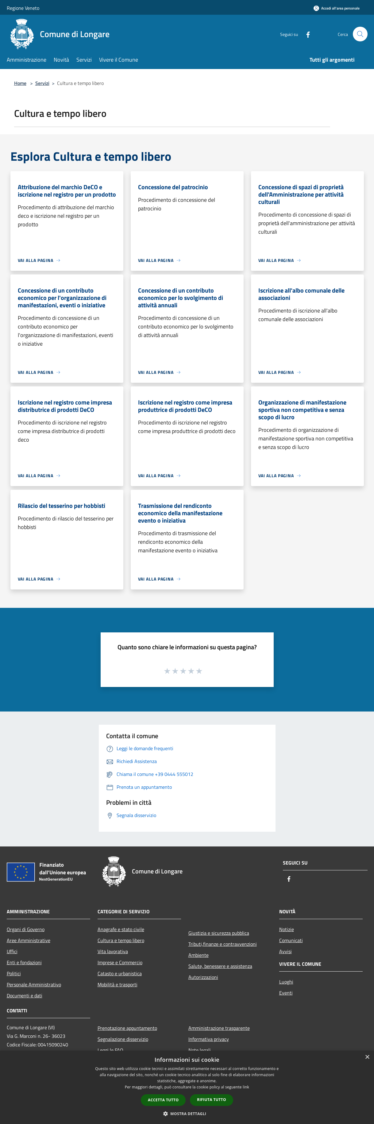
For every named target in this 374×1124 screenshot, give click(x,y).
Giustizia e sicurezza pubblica (218, 933)
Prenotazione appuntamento (127, 1028)
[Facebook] (305, 34)
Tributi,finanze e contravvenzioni (222, 944)
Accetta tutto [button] (163, 1100)
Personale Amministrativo (34, 984)
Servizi (42, 83)
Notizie (286, 929)
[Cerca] (360, 34)
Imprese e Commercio (120, 962)
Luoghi (286, 981)
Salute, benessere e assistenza (220, 966)
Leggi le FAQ (110, 1050)
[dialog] (187, 1087)
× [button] (367, 1057)
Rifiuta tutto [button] (211, 1099)
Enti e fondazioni (24, 962)
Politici (14, 973)
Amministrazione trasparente (219, 1028)
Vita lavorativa (113, 951)
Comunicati (291, 940)
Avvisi (285, 951)
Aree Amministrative (28, 940)
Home (20, 83)
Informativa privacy (208, 1039)
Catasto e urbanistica (120, 973)
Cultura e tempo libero (121, 940)
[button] (187, 1114)
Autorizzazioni (203, 977)
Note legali (199, 1050)
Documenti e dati (24, 995)
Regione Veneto (23, 8)
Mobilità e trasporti (117, 984)
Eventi (286, 992)
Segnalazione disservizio (123, 1039)
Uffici (12, 951)
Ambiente (198, 955)
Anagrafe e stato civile (121, 929)
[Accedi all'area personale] (337, 8)
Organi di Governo (25, 929)
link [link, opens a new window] (246, 1087)
